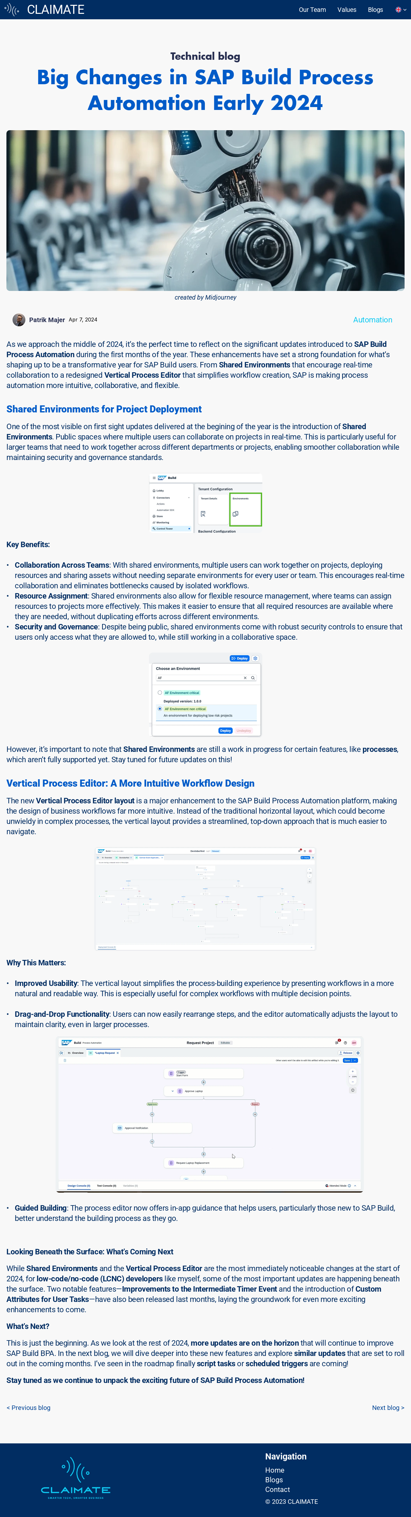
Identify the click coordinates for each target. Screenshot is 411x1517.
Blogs (375, 10)
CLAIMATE (55, 9)
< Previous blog (28, 1408)
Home (274, 1470)
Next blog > (388, 1408)
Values (346, 10)
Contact (277, 1489)
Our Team (312, 10)
